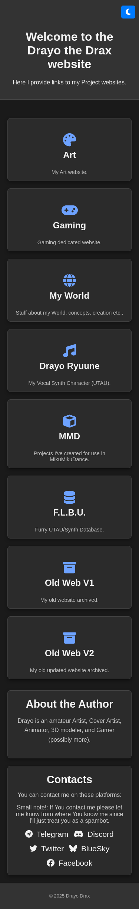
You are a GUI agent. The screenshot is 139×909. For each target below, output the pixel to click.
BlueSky (89, 848)
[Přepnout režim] (128, 12)
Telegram (46, 834)
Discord (93, 834)
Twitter (47, 848)
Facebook (69, 863)
